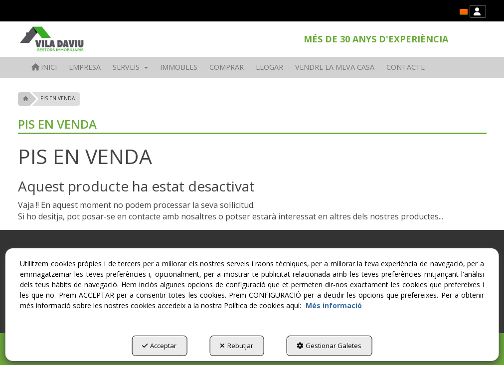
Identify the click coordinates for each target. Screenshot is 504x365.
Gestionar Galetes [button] (329, 345)
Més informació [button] (334, 305)
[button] (464, 11)
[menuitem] (464, 11)
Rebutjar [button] (236, 345)
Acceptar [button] (159, 345)
